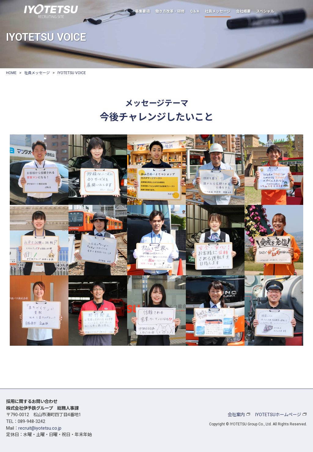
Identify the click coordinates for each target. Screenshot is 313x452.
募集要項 (142, 11)
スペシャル (265, 11)
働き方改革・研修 (170, 11)
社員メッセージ (217, 11)
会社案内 (236, 414)
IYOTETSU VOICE (71, 73)
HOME (11, 73)
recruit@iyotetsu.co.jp (39, 428)
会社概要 (243, 11)
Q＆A (194, 11)
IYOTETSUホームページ (278, 414)
